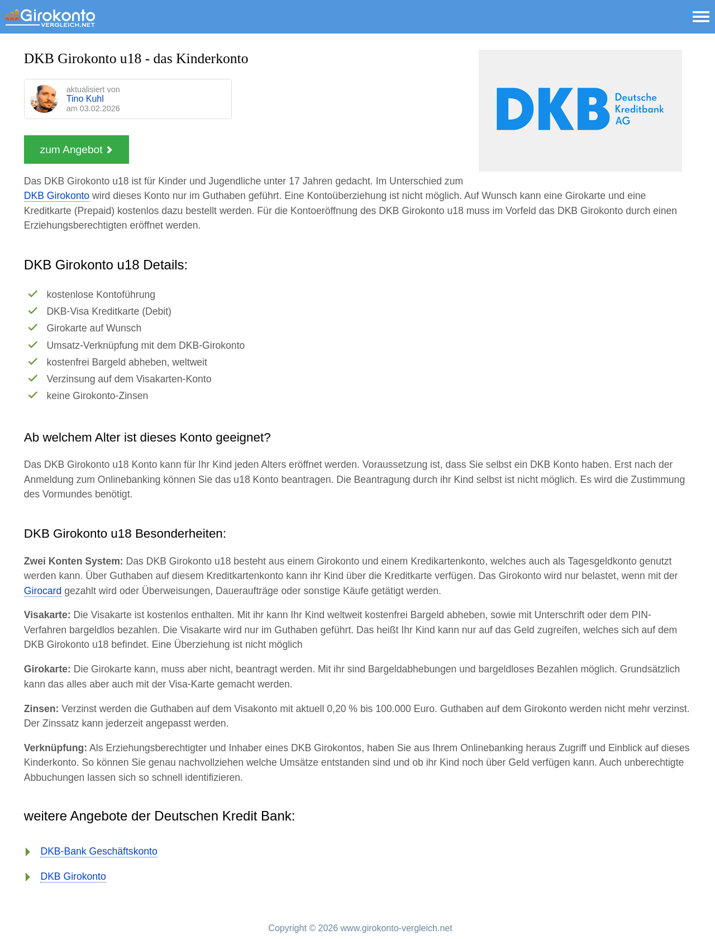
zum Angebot (76, 149)
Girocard (42, 590)
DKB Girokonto (56, 195)
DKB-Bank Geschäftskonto (98, 851)
